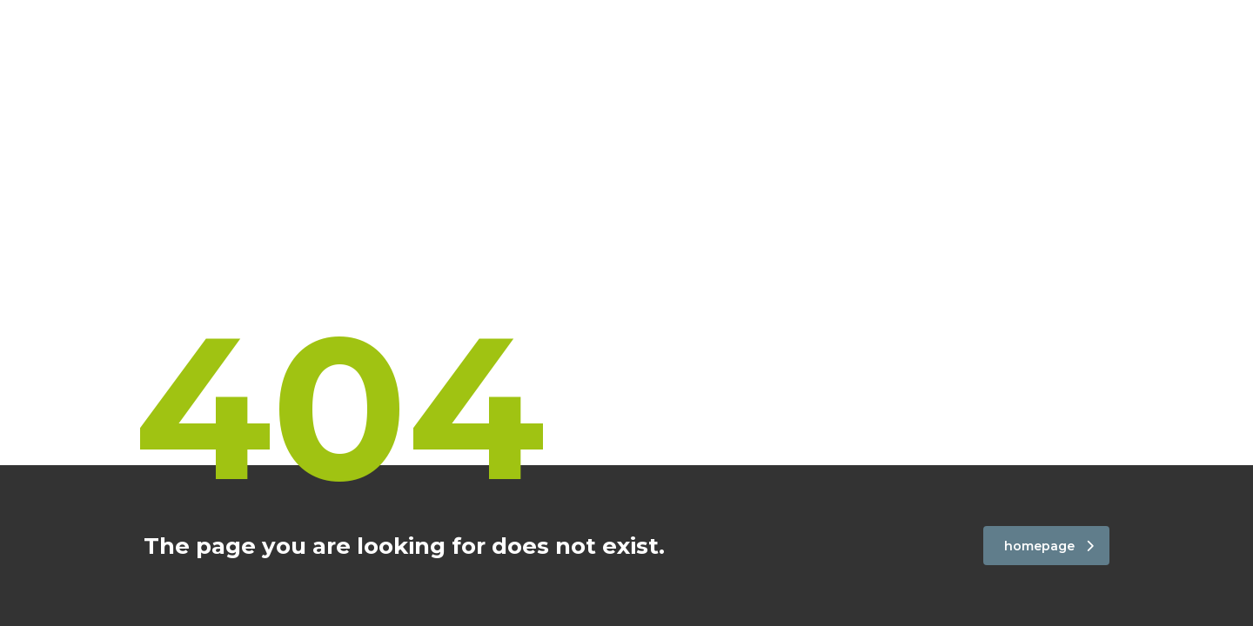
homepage (1049, 546)
